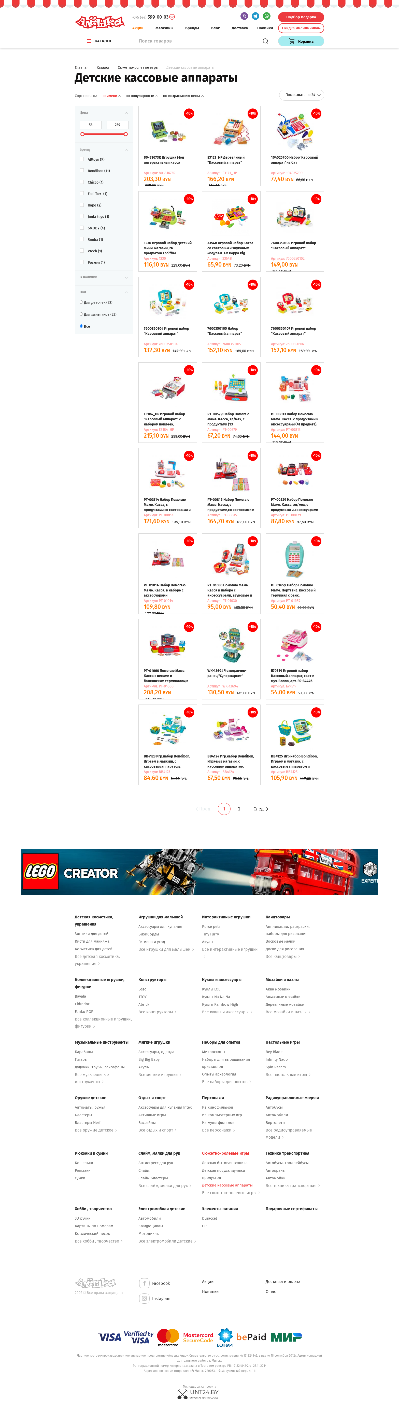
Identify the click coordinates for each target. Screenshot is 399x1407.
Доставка (240, 28)
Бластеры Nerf (88, 1122)
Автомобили (277, 1115)
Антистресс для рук (155, 1163)
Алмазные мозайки (283, 997)
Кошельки (84, 1163)
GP (204, 1226)
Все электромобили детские (167, 1241)
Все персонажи (218, 1130)
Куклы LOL (211, 989)
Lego (142, 989)
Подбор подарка (301, 17)
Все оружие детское (96, 1130)
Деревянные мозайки (285, 1004)
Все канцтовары (283, 956)
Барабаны (84, 1052)
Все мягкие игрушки (159, 1074)
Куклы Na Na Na (216, 997)
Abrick (143, 1004)
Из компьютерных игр (222, 1115)
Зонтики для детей (91, 933)
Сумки (80, 1178)
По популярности (142, 96)
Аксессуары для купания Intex (165, 1107)
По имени (112, 96)
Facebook (154, 1283)
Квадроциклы (150, 1226)
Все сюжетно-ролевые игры (231, 1192)
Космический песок (92, 1233)
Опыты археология (219, 1074)
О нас (271, 1291)
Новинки (265, 28)
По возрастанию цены (183, 96)
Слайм (144, 1170)
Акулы (207, 942)
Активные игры (152, 1115)
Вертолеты (275, 1122)
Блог (215, 28)
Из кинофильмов (217, 1107)
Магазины (164, 28)
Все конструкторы (157, 1012)
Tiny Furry (210, 934)
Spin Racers (276, 1067)
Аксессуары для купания (160, 926)
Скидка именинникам (301, 28)
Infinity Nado (277, 1059)
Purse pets (211, 926)
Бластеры (83, 1115)
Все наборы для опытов (226, 1081)
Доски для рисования (285, 949)
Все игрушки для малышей (166, 949)
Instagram (154, 1298)
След (260, 809)
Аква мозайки (278, 989)
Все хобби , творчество (98, 1241)
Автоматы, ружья (90, 1107)
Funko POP (84, 1011)
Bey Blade (274, 1052)
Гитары (81, 1059)
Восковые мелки (280, 941)
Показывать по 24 (303, 95)
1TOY (142, 997)
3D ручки (83, 1218)
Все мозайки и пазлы (288, 1012)
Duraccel (209, 1218)
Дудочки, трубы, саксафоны (100, 1067)
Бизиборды (148, 934)
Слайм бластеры (153, 1178)
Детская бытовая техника (225, 1163)
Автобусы (274, 1107)
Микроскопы (213, 1052)
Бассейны (147, 1122)
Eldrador (82, 1004)
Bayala (80, 996)
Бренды (192, 28)
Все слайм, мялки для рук (164, 1185)
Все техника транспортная (293, 1185)
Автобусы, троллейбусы (287, 1163)
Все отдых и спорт (157, 1130)
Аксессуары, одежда (156, 1052)
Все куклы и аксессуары (227, 1012)
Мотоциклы (149, 1233)
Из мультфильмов (218, 1122)
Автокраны (276, 1170)
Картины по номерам (94, 1226)
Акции (138, 28)
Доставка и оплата (283, 1281)
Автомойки (276, 1178)
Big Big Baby (149, 1059)
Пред (202, 809)
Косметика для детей (93, 949)
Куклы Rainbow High (220, 1004)
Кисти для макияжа (92, 941)
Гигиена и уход (151, 942)
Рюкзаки (83, 1170)
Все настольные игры (288, 1074)
